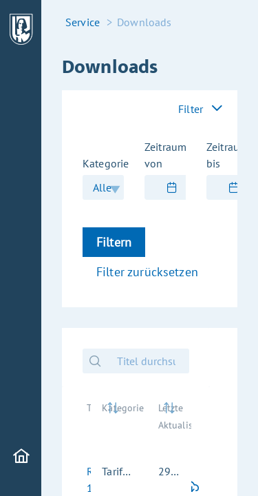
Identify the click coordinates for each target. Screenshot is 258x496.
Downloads (144, 22)
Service (82, 22)
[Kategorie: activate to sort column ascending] (119, 423)
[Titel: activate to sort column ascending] (83, 423)
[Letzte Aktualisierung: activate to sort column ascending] (169, 423)
